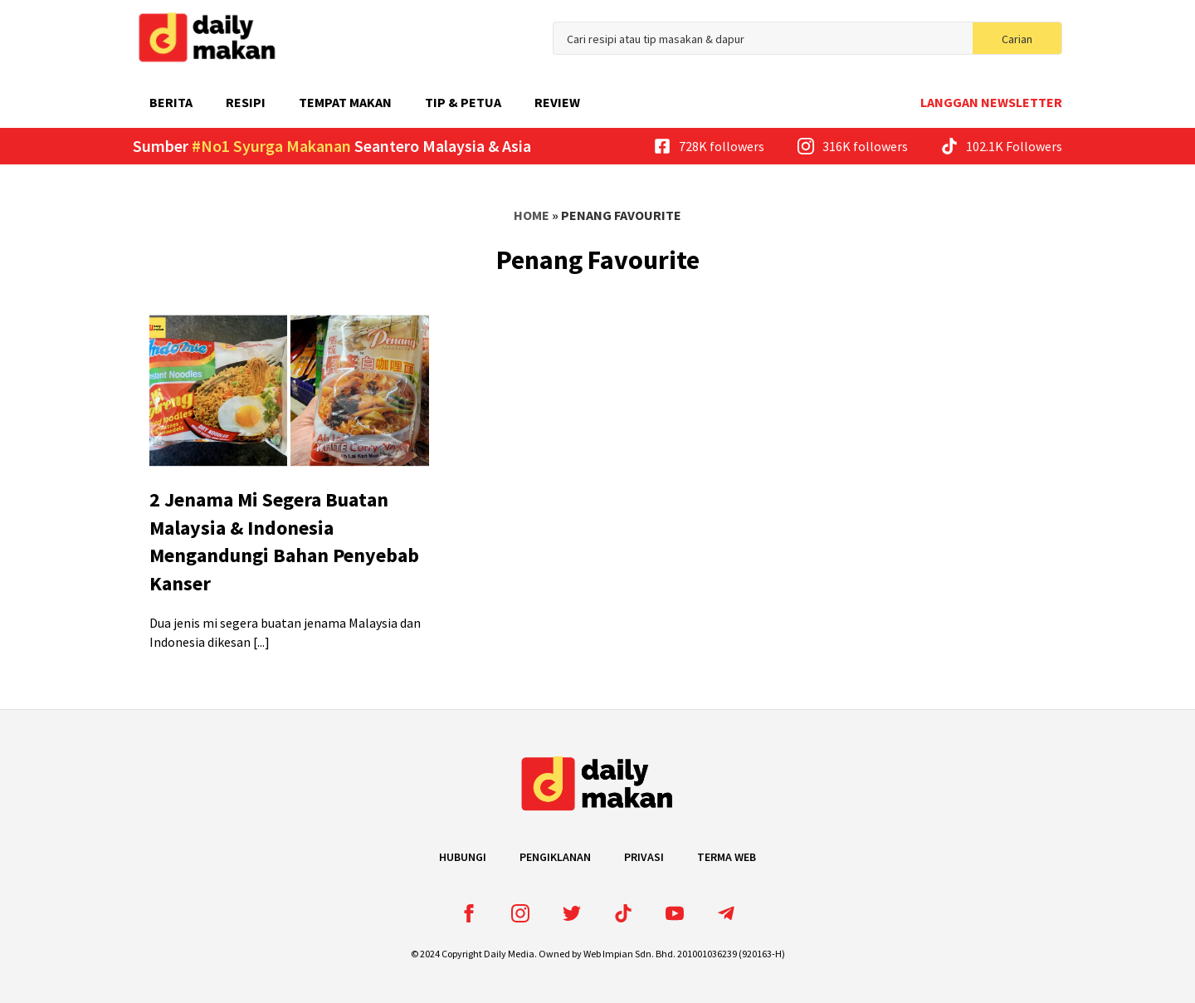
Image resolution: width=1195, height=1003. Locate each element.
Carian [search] (1017, 39)
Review (557, 102)
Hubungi (462, 856)
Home (531, 215)
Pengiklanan (555, 856)
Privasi (644, 856)
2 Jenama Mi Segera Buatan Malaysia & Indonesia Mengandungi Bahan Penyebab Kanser (284, 541)
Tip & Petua (463, 102)
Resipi (246, 102)
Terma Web (726, 856)
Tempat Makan (345, 102)
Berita (171, 102)
